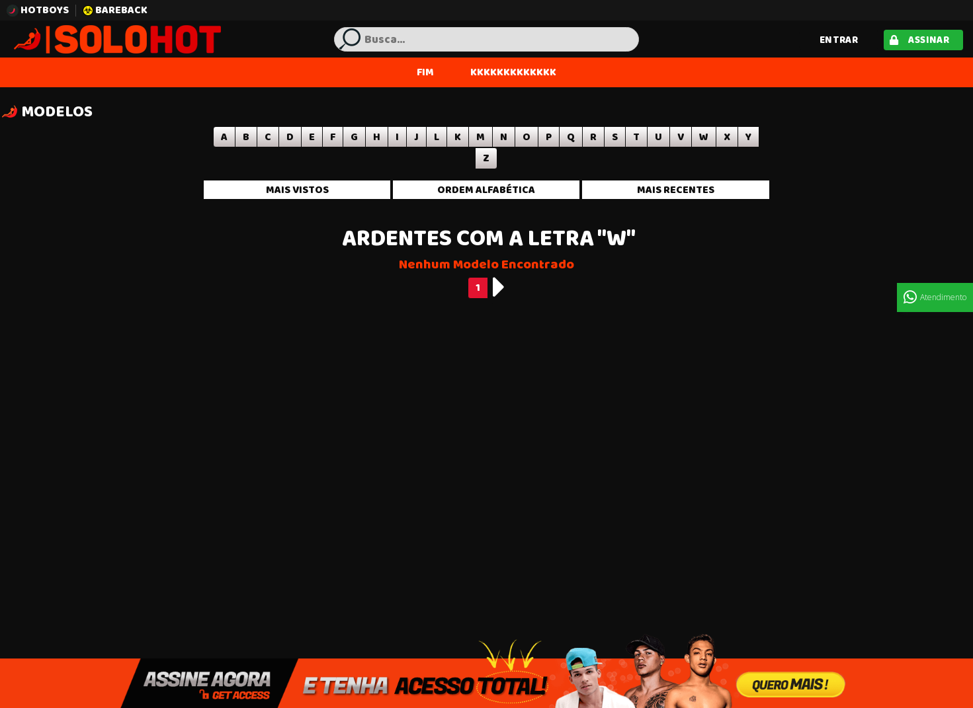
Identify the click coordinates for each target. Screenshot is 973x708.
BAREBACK (115, 10)
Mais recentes (675, 190)
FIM (425, 72)
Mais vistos (297, 190)
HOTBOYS (38, 10)
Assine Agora (486, 683)
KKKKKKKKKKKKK (513, 72)
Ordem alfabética (486, 190)
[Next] (499, 287)
